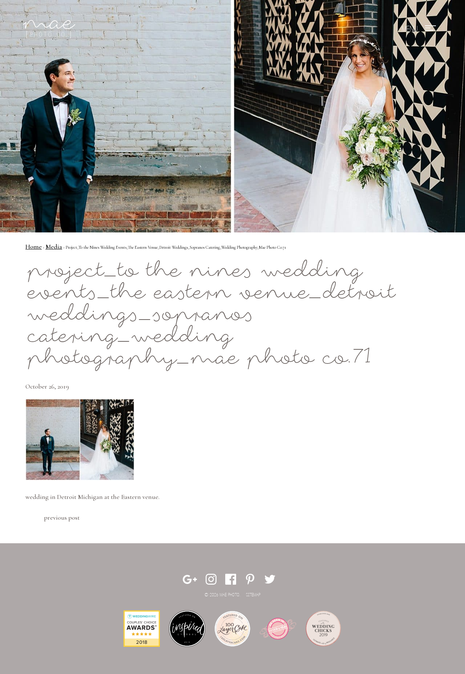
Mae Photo (50, 29)
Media (53, 247)
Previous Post (62, 517)
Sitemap (253, 595)
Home (33, 247)
